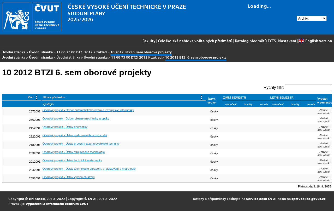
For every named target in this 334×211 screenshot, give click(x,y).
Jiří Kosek (37, 199)
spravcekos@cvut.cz (308, 199)
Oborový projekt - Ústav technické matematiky (72, 160)
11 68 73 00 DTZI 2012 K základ (81, 52)
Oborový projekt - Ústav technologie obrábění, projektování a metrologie (89, 168)
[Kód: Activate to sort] (21, 97)
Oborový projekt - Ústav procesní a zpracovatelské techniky (81, 143)
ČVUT (92, 199)
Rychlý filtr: (274, 87)
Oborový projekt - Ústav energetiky (65, 126)
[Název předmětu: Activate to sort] (123, 97)
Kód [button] (31, 97)
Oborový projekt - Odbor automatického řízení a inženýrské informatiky (88, 110)
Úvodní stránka (13, 52)
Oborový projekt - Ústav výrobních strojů (69, 177)
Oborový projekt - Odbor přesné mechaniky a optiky (76, 118)
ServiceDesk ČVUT (261, 199)
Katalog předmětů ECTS (255, 40)
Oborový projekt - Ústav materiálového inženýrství (75, 135)
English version (315, 40)
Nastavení (287, 40)
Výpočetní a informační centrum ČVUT (57, 204)
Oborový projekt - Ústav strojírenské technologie (74, 151)
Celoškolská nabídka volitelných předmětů (195, 40)
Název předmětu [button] (54, 97)
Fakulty (149, 40)
